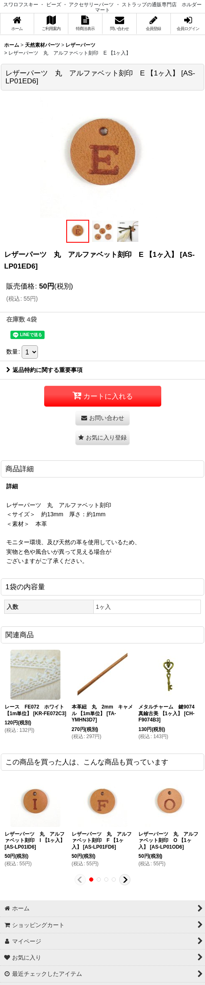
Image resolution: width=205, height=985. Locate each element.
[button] (77, 231)
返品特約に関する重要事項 (44, 370)
